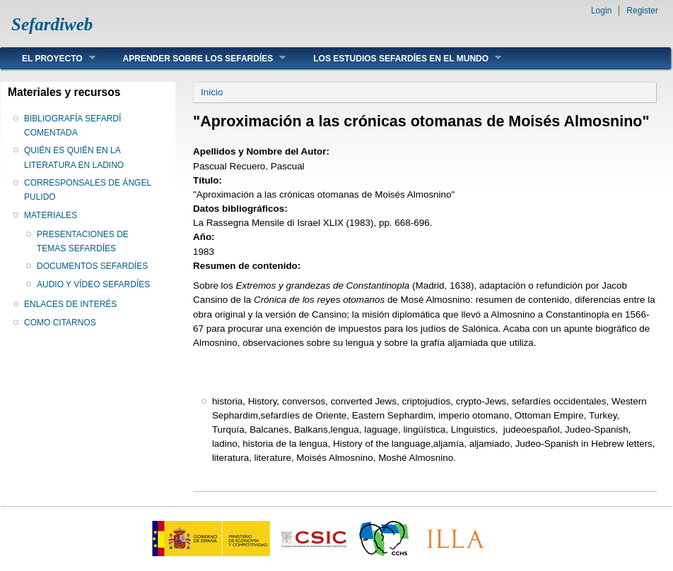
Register (642, 11)
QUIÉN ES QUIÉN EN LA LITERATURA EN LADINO (74, 157)
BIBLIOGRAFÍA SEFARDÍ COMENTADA (72, 126)
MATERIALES (50, 215)
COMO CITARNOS (60, 322)
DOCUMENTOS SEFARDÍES (92, 266)
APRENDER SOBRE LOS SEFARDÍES (194, 58)
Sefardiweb (52, 24)
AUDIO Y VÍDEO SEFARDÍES (93, 284)
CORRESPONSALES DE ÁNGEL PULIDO (87, 190)
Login (601, 11)
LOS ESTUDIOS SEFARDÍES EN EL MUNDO (396, 58)
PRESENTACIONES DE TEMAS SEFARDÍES (83, 241)
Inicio (212, 92)
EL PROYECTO (48, 58)
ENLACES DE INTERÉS (70, 304)
